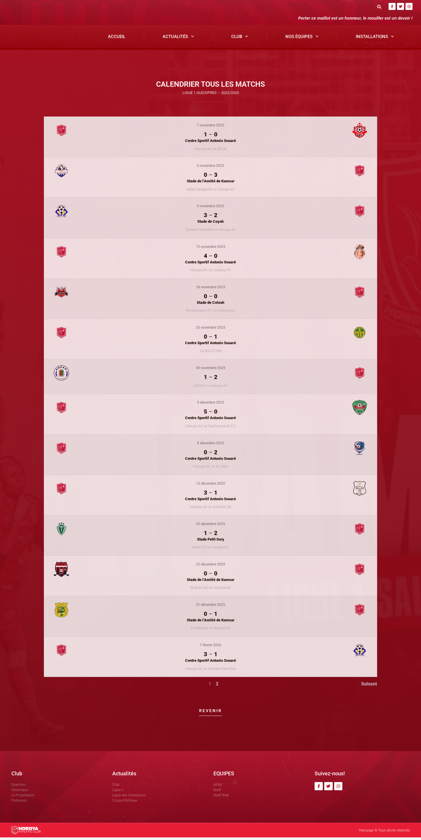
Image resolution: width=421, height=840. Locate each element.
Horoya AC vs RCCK (210, 151)
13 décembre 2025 (210, 486)
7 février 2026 (210, 647)
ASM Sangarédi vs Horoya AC (211, 191)
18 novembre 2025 (210, 289)
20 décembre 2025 (210, 526)
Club (239, 39)
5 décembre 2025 (210, 405)
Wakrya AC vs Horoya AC (210, 590)
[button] (379, 6)
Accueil (116, 39)
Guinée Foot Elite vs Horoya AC (210, 232)
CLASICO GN (210, 353)
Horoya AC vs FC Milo (210, 469)
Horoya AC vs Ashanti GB (210, 509)
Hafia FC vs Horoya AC (210, 549)
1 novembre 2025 (210, 128)
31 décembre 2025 (210, 607)
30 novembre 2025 (210, 370)
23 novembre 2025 (210, 330)
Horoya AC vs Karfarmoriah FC (210, 428)
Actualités (178, 39)
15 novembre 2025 (210, 249)
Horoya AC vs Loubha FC (210, 272)
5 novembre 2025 (210, 168)
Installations (375, 39)
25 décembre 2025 (210, 567)
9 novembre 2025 (210, 209)
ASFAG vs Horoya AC (211, 388)
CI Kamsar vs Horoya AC (211, 630)
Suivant (369, 686)
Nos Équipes (302, 39)
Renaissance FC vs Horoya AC (210, 313)
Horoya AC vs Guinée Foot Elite (210, 671)
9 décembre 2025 (210, 445)
